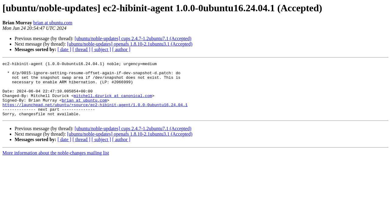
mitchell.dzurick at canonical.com (113, 103)
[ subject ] (101, 49)
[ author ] (121, 49)
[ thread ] (81, 49)
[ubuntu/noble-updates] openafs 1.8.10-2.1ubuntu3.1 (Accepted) (129, 44)
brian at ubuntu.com (52, 22)
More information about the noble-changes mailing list (55, 163)
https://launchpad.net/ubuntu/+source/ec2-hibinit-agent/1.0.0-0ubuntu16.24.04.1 (94, 113)
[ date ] (64, 49)
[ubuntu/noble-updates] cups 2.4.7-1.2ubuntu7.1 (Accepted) (133, 38)
